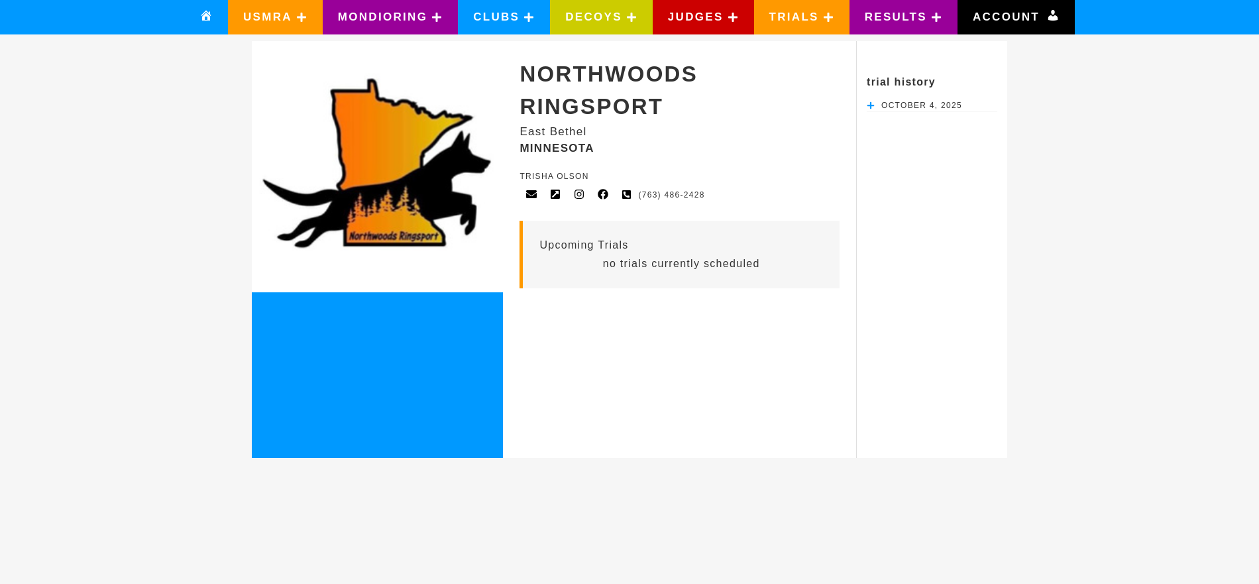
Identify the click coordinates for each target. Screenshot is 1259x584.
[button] (275, 17)
